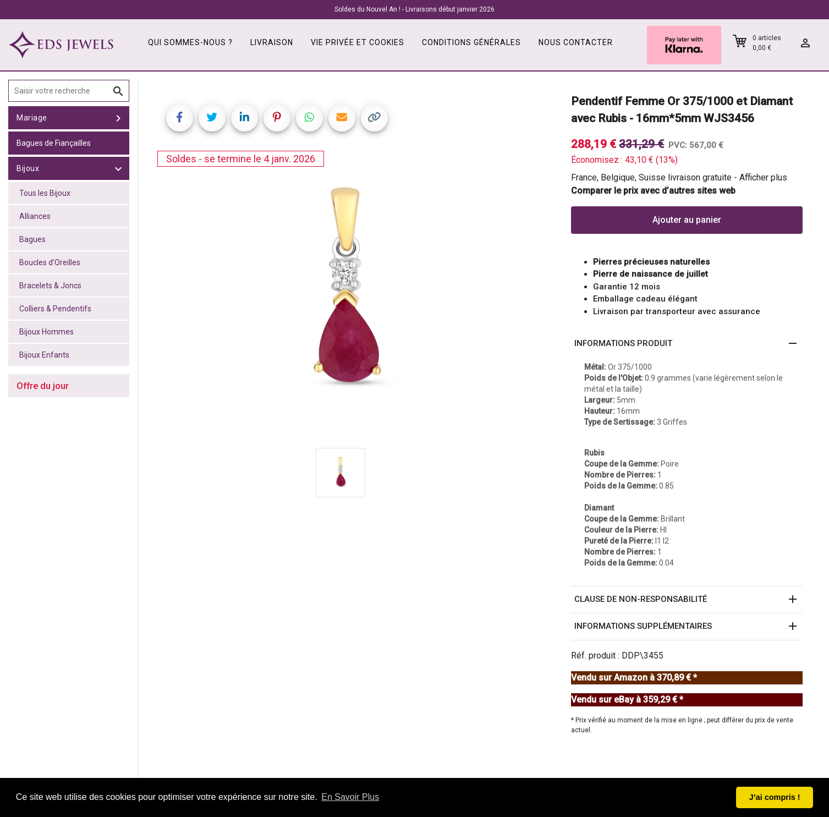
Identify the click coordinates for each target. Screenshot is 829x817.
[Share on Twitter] (212, 118)
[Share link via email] (341, 118)
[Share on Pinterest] (276, 118)
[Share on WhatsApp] (309, 118)
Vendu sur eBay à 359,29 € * (627, 699)
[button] (687, 343)
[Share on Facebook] (179, 118)
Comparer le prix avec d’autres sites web (653, 190)
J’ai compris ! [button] (774, 797)
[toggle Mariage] (118, 118)
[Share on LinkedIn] (244, 118)
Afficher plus (763, 177)
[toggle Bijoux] (118, 168)
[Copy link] (374, 118)
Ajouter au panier (686, 220)
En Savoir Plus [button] (350, 797)
